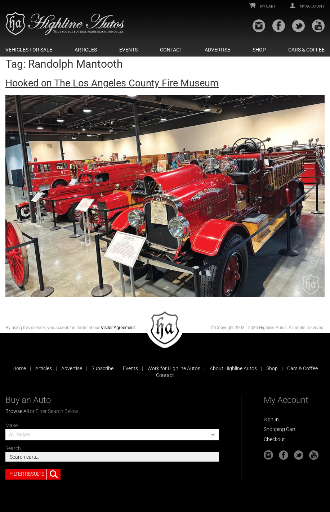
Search (13, 448)
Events (128, 50)
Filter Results (35, 474)
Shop (259, 50)
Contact (171, 50)
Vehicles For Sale (28, 50)
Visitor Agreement (118, 327)
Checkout (274, 439)
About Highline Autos (233, 368)
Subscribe (102, 368)
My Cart (262, 6)
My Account (307, 6)
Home (19, 368)
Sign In (271, 419)
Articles (86, 50)
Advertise (217, 50)
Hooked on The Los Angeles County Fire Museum (112, 83)
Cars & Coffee (306, 50)
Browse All (17, 411)
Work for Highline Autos (173, 368)
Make (11, 425)
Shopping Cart (280, 429)
